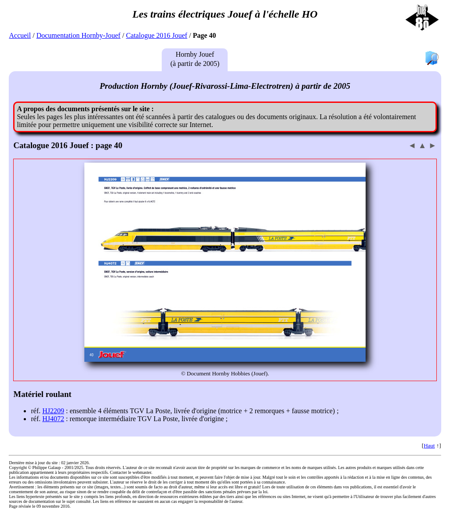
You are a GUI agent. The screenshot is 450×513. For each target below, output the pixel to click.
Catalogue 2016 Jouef (157, 35)
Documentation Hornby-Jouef (78, 35)
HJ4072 (53, 418)
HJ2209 (53, 411)
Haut (429, 445)
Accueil (20, 35)
